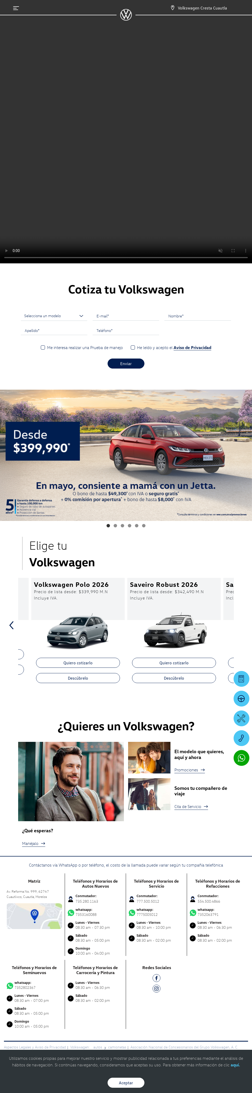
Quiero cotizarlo (78, 662)
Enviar (126, 363)
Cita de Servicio (191, 806)
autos (98, 1047)
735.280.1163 (86, 901)
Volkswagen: (80, 1047)
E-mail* (103, 315)
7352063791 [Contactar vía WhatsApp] (217, 912)
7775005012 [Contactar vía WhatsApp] (156, 912)
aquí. (235, 1064)
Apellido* (32, 330)
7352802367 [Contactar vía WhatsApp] (34, 985)
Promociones (189, 769)
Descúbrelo (78, 678)
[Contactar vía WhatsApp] (241, 758)
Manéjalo (33, 843)
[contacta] (34, 915)
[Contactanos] (168, 8)
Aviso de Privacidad (192, 347)
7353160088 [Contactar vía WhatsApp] (95, 912)
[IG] (156, 989)
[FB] (156, 979)
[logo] (126, 18)
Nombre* (176, 315)
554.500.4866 (209, 901)
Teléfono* (105, 330)
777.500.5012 (148, 901)
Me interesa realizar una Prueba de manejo (85, 347)
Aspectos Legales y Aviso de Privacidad (35, 1047)
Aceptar (126, 1082)
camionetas (117, 1047)
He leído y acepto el (174, 347)
